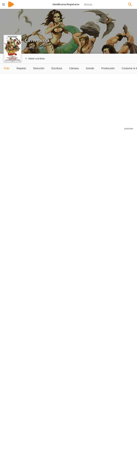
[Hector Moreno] (70, 350)
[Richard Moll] (96, 210)
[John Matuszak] (43, 210)
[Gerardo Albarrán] (121, 397)
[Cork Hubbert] (121, 210)
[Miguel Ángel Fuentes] (96, 302)
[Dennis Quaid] (43, 165)
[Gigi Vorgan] (43, 302)
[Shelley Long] (70, 165)
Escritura (56, 68)
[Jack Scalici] (121, 255)
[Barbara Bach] (121, 165)
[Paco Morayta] (43, 255)
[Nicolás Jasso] (70, 397)
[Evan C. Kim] (70, 255)
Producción (108, 68)
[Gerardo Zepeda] (17, 350)
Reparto (21, 68)
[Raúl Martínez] (96, 397)
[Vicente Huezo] (43, 397)
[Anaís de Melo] (70, 302)
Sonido (90, 68)
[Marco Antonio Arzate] (121, 350)
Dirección (38, 68)
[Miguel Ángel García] (17, 397)
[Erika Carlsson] (17, 302)
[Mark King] (17, 255)
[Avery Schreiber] (70, 210)
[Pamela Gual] (96, 350)
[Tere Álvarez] (43, 350)
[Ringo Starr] (17, 165)
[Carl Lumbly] (17, 210)
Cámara (74, 68)
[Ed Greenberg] (96, 255)
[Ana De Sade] (121, 302)
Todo (6, 68)
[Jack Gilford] (96, 165)
